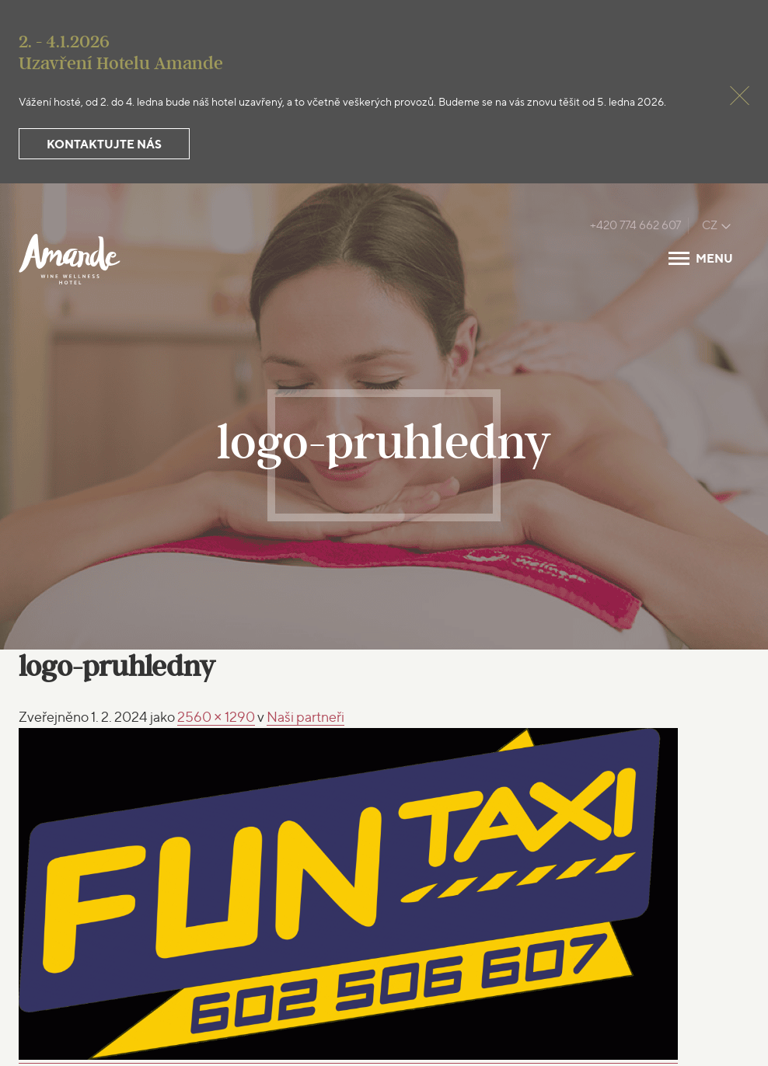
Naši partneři (305, 717)
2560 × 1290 (216, 717)
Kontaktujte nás (104, 144)
